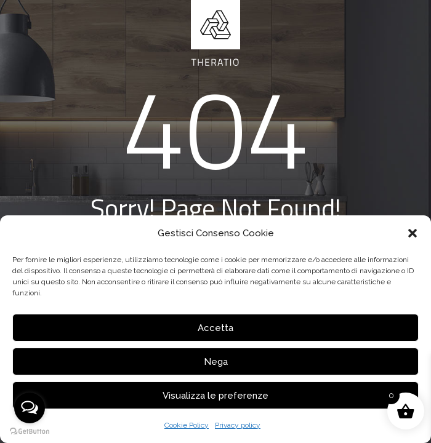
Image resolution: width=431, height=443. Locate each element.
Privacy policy (237, 425)
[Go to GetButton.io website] (29, 431)
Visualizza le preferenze (215, 395)
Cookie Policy (186, 425)
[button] (412, 233)
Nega (216, 361)
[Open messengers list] (29, 408)
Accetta (215, 327)
